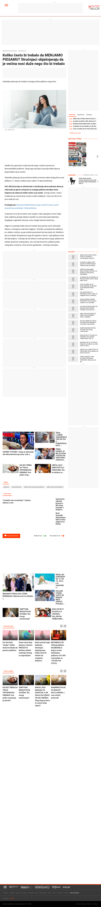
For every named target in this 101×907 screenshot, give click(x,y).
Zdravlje (12, 893)
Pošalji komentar (11, 536)
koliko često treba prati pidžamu (34, 487)
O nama (66, 893)
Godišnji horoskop (88, 175)
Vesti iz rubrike (8, 671)
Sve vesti (71, 252)
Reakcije (89, 114)
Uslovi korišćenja (74, 893)
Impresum (6, 898)
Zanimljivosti (42, 893)
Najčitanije (80, 114)
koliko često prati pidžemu (55, 487)
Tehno (49, 893)
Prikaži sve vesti (75, 133)
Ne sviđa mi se (57, 536)
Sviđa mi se (40, 536)
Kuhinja (24, 893)
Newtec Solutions (86, 904)
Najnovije (72, 114)
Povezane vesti (8, 626)
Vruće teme (7, 493)
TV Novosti (60, 893)
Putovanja (31, 893)
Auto (54, 893)
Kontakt (12, 898)
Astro (96, 175)
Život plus (18, 893)
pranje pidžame (16, 487)
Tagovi (6, 482)
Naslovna (5, 893)
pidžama (6, 487)
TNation (95, 904)
